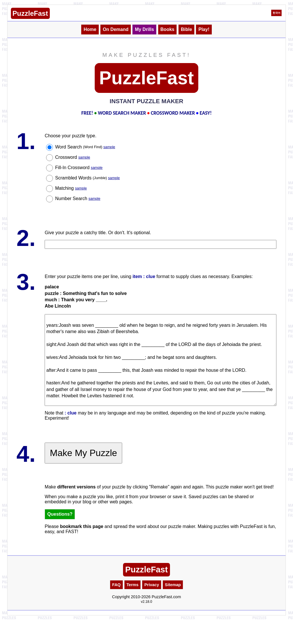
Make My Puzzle (83, 453)
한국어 (276, 12)
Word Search (85, 146)
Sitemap (173, 584)
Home (90, 29)
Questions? (59, 514)
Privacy (151, 584)
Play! (203, 29)
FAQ (116, 584)
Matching (71, 188)
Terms (132, 584)
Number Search (77, 198)
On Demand (115, 29)
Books (168, 29)
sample (109, 147)
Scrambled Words (87, 177)
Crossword (72, 157)
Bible (186, 29)
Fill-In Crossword (79, 167)
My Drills (144, 29)
